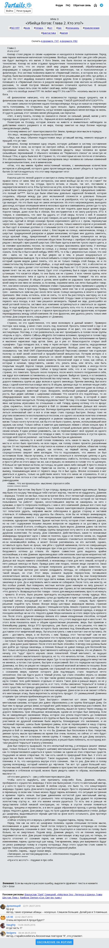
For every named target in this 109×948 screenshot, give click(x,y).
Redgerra (11, 932)
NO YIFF (15, 27)
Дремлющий (13, 905)
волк (27, 27)
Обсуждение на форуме (54, 942)
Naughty (10, 924)
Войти (9, 10)
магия (64, 32)
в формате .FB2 (69, 41)
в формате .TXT (50, 41)
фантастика (49, 32)
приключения (91, 27)
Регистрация (23, 10)
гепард (39, 27)
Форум (59, 5)
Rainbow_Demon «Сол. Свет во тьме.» (41, 897)
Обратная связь (82, 5)
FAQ (68, 5)
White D (54, 19)
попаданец (73, 27)
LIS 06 (9, 916)
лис (60, 27)
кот (50, 27)
